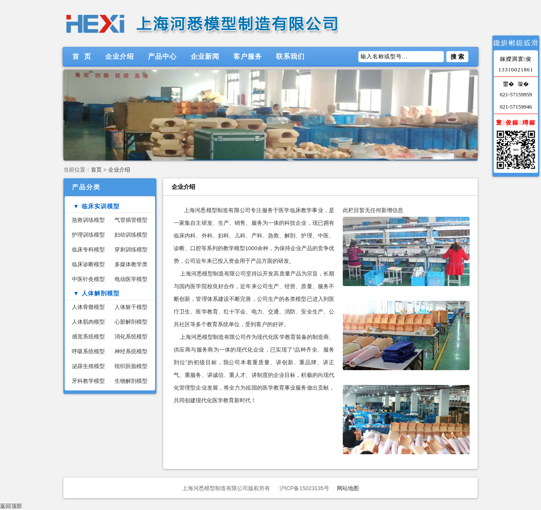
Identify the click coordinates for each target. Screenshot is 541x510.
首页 (96, 169)
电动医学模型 (131, 279)
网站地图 (348, 488)
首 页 (81, 56)
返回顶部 (11, 506)
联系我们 (290, 56)
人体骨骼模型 (88, 307)
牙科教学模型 (88, 381)
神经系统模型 (131, 351)
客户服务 (247, 56)
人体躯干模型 (131, 307)
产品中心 (162, 56)
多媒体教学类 (131, 264)
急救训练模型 (88, 220)
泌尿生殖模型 (88, 366)
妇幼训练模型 (131, 235)
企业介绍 (119, 56)
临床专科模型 (88, 249)
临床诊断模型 (88, 264)
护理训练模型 (88, 235)
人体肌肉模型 (88, 322)
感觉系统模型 (88, 336)
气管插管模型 (131, 220)
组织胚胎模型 (131, 366)
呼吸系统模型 (88, 351)
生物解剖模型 (131, 381)
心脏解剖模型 (131, 322)
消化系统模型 (131, 336)
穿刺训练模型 (131, 249)
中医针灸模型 (88, 279)
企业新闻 (205, 56)
